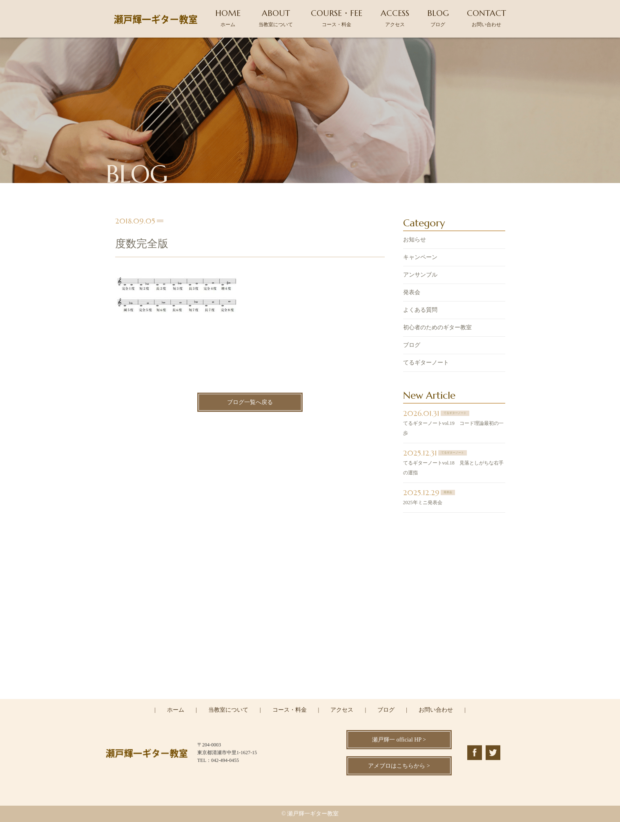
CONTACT (486, 17)
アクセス (341, 710)
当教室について (228, 710)
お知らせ (414, 240)
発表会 (411, 293)
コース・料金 (289, 710)
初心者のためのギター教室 (437, 328)
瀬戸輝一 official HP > (399, 740)
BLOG (438, 17)
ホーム (175, 710)
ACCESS (395, 17)
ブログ (411, 346)
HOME (228, 17)
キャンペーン (420, 258)
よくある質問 (420, 311)
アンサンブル (420, 276)
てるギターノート (426, 363)
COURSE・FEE (336, 17)
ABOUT (276, 17)
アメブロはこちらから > (399, 766)
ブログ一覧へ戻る (250, 403)
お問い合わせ (436, 710)
